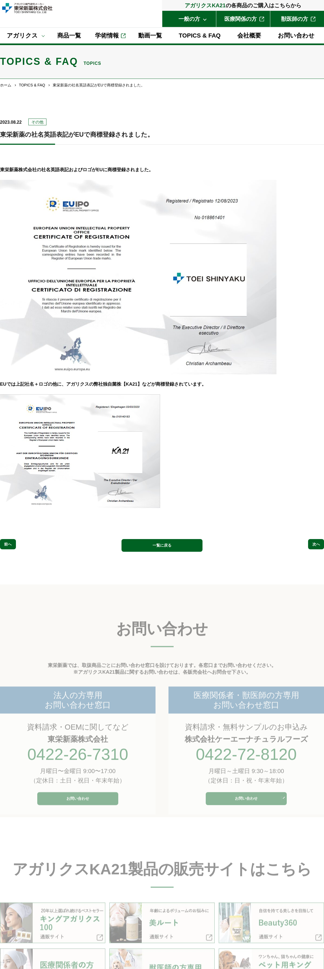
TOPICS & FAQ (200, 35)
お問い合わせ (296, 35)
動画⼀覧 (150, 35)
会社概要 (249, 35)
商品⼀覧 (69, 35)
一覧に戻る (162, 545)
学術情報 (107, 35)
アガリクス (22, 35)
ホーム (5, 85)
